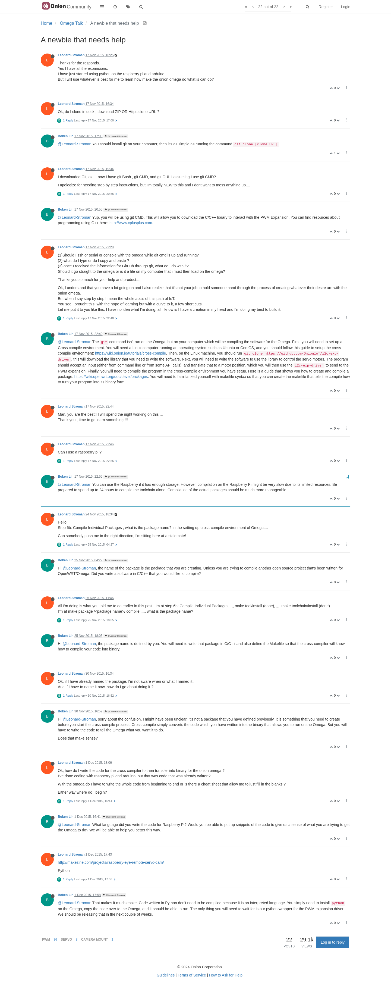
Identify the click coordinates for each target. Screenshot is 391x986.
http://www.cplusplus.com (130, 223)
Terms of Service (192, 975)
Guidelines (166, 975)
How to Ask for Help (225, 975)
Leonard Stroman (71, 55)
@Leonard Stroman (116, 136)
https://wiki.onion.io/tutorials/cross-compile (130, 353)
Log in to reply (333, 942)
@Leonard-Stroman (74, 144)
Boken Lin (65, 136)
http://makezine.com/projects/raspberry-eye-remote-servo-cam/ (111, 862)
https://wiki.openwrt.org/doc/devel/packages (111, 376)
